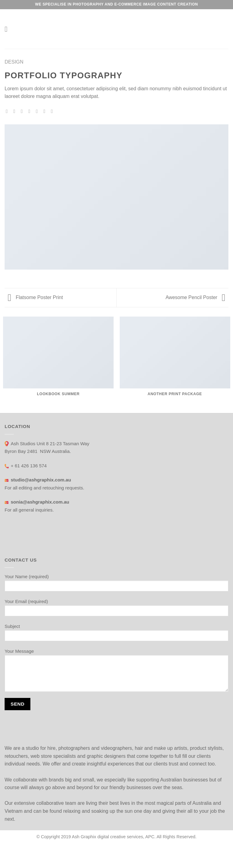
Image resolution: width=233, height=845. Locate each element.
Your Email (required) (116, 610)
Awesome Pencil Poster (195, 297)
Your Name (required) (116, 585)
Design (14, 61)
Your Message (116, 672)
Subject (116, 635)
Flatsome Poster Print (35, 297)
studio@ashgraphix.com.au (43, 479)
